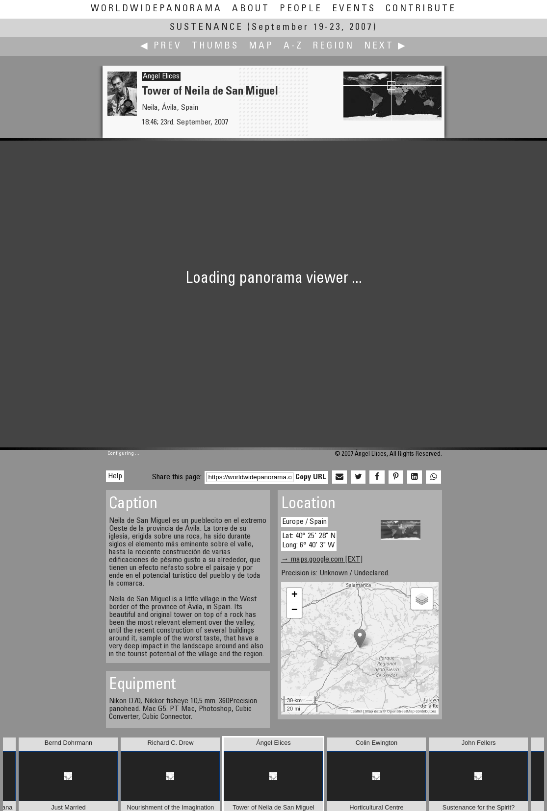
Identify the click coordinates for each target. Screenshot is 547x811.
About (251, 9)
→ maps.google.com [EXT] (322, 560)
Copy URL (310, 477)
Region (333, 46)
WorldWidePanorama (156, 9)
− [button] (294, 610)
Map (261, 46)
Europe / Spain (304, 522)
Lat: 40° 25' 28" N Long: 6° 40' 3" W (309, 540)
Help (115, 476)
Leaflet (356, 711)
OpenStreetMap (400, 711)
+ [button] (294, 595)
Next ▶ (385, 46)
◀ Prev (161, 46)
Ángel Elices (161, 76)
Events (354, 9)
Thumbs (215, 46)
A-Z (293, 46)
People (301, 9)
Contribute (421, 9)
